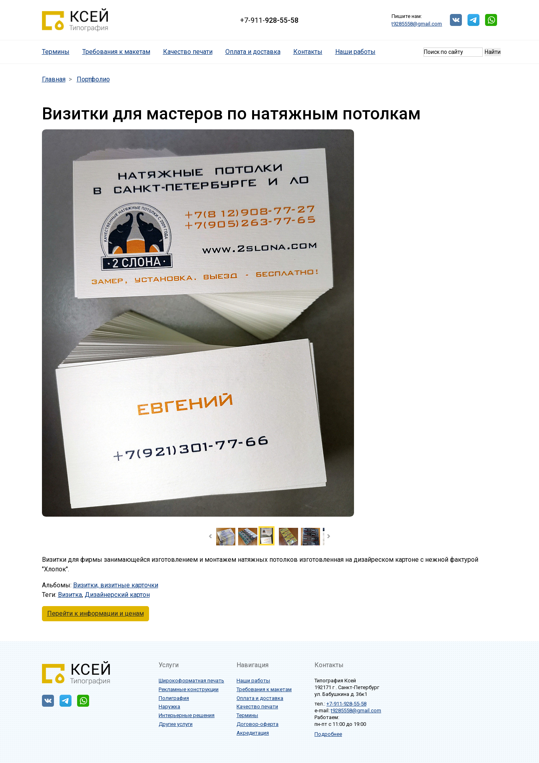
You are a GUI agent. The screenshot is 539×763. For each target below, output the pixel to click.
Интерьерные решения (187, 715)
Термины (59, 51)
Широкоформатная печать (191, 681)
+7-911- (269, 20)
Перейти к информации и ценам (95, 613)
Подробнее (328, 734)
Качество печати (188, 51)
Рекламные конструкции (189, 689)
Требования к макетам (116, 51)
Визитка (70, 595)
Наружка (169, 706)
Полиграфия (174, 698)
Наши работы (355, 51)
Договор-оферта (257, 724)
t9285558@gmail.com (417, 24)
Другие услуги (176, 724)
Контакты (307, 51)
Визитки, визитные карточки (115, 585)
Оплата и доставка (252, 51)
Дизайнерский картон (117, 595)
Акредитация (253, 733)
